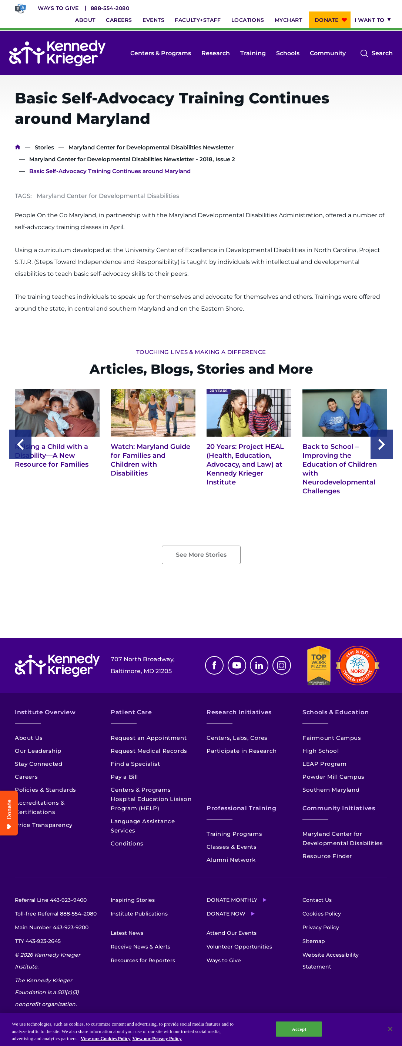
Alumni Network (231, 859)
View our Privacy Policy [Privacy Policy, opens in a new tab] (157, 1038)
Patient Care (131, 712)
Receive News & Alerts (140, 946)
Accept (299, 1029)
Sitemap (313, 941)
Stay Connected (38, 763)
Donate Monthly (232, 900)
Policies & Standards (45, 789)
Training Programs (234, 833)
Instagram (281, 665)
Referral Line (51, 900)
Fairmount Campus (331, 737)
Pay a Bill (124, 776)
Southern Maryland (330, 789)
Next (382, 444)
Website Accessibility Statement (330, 960)
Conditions (127, 843)
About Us (29, 737)
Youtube (237, 665)
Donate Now (226, 913)
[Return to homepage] (57, 53)
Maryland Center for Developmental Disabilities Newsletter (151, 147)
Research (215, 53)
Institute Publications (139, 913)
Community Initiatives (338, 808)
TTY (38, 941)
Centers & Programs (160, 53)
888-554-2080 (110, 8)
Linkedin (259, 665)
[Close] (390, 1029)
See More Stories (201, 554)
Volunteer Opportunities (239, 946)
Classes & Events (232, 846)
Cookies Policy (321, 913)
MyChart (288, 20)
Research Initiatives (239, 712)
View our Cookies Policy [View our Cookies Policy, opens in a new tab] (106, 1038)
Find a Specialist (135, 763)
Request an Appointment (149, 737)
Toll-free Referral (56, 914)
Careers (119, 20)
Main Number (51, 927)
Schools (287, 53)
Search (382, 53)
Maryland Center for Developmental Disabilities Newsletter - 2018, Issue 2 (132, 159)
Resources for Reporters (143, 960)
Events (153, 20)
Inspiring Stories (133, 900)
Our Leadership (38, 750)
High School (320, 750)
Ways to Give (58, 8)
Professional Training (241, 808)
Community (328, 53)
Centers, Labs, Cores (237, 737)
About (85, 20)
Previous (20, 444)
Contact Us (317, 900)
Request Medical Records (149, 750)
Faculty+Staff (198, 20)
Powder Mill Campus (333, 776)
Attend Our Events (232, 933)
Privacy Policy (320, 927)
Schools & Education (335, 712)
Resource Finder (327, 856)
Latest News (127, 933)
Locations (247, 20)
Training (253, 53)
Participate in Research (242, 750)
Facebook (214, 665)
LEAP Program (324, 763)
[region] (201, 1029)
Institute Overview (45, 712)
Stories (44, 147)
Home (17, 147)
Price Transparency (44, 824)
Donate (327, 20)
